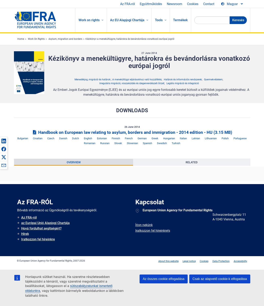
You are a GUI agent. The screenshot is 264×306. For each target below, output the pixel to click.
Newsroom (174, 4)
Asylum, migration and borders (65, 39)
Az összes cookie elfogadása (163, 279)
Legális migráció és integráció (182, 83)
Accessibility (240, 261)
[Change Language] (232, 4)
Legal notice (189, 261)
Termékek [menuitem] (180, 20)
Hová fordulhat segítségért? (41, 228)
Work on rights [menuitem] (89, 20)
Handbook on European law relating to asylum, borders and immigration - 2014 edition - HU (132, 132)
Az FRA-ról (127, 4)
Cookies (192, 4)
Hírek (25, 234)
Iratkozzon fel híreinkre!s (152, 231)
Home (20, 39)
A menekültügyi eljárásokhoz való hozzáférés (137, 79)
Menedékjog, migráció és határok (92, 79)
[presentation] (73, 162)
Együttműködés (151, 4)
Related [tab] (192, 162)
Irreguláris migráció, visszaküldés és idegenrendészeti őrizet (131, 83)
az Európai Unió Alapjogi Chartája (45, 223)
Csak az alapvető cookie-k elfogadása (219, 279)
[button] (3, 141)
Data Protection (221, 261)
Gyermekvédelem (213, 79)
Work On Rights (36, 39)
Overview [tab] (74, 162)
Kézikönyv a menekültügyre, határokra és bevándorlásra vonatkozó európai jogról (129, 39)
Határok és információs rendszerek (183, 79)
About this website (168, 261)
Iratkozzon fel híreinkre (38, 239)
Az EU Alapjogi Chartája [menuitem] (127, 20)
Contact (208, 4)
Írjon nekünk (144, 225)
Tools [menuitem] (159, 20)
